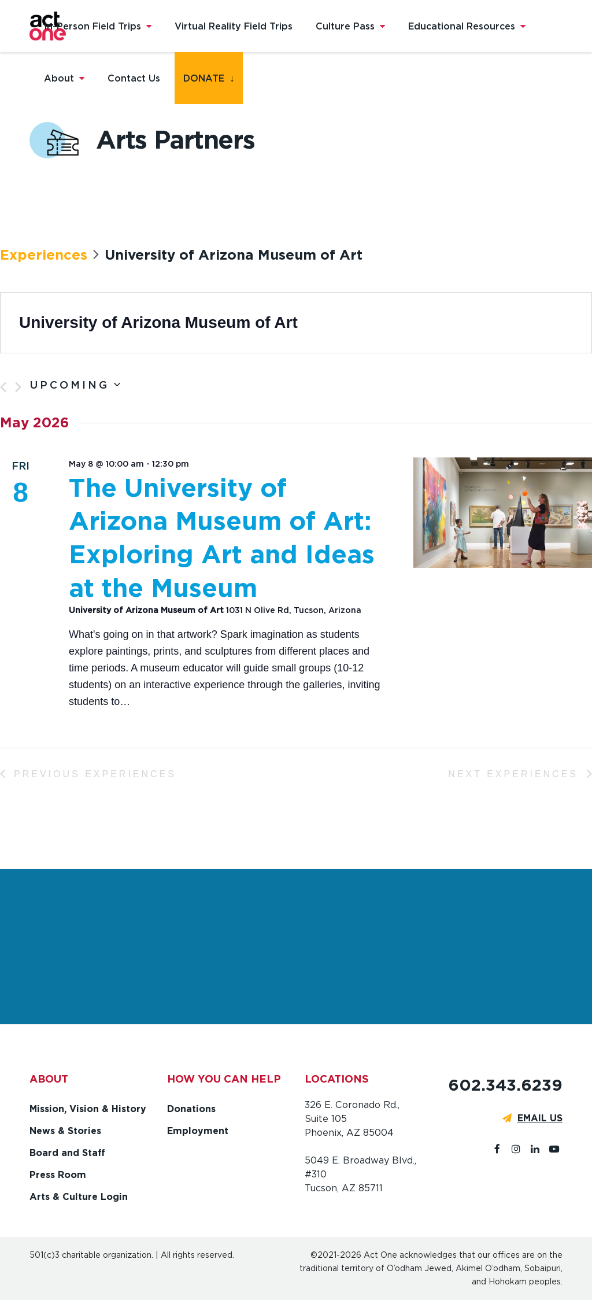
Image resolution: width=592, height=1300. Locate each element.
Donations (191, 1108)
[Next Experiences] (18, 387)
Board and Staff (67, 1152)
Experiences (43, 254)
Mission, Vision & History (87, 1108)
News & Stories (65, 1130)
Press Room (57, 1174)
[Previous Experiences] (3, 387)
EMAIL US (540, 1118)
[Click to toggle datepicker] (75, 385)
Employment (197, 1130)
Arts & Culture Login (78, 1196)
